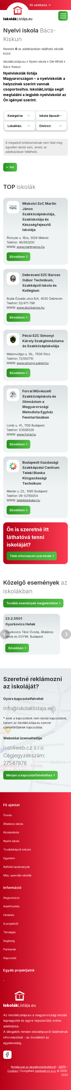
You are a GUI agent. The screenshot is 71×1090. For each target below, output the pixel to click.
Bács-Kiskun (12, 67)
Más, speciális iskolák (17, 875)
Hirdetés (8, 915)
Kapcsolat (9, 958)
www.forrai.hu (26, 434)
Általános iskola (13, 824)
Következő (66, 634)
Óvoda (7, 815)
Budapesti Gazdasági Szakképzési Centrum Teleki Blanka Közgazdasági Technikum (40, 472)
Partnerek (9, 949)
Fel (12, 167)
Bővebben (17, 257)
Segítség (9, 941)
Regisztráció (11, 898)
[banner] (17, 12)
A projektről (10, 923)
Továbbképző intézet (17, 849)
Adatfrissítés (11, 906)
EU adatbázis (38, 5)
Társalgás (9, 932)
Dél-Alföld (56, 61)
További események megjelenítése (32, 603)
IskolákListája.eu (14, 61)
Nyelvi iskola (37, 61)
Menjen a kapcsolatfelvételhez (29, 775)
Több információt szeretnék (30, 556)
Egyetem (9, 858)
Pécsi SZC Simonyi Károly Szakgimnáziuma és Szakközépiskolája (43, 340)
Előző (5, 634)
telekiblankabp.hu (28, 500)
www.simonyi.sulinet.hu (33, 363)
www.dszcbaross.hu (30, 307)
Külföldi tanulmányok (16, 867)
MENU (63, 16)
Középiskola (11, 832)
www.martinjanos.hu (31, 247)
